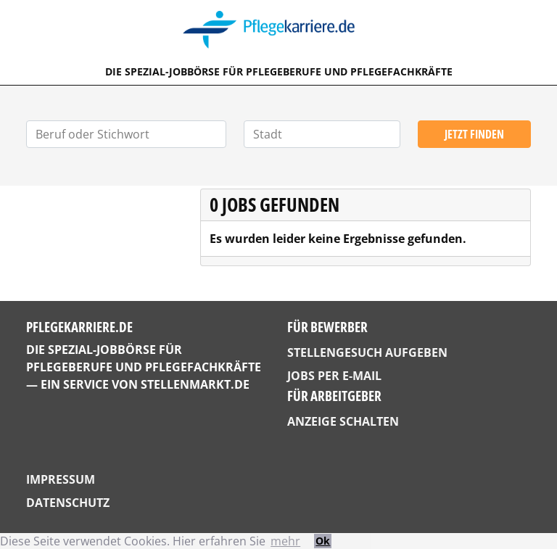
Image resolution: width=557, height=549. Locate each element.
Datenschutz (68, 503)
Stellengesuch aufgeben (367, 352)
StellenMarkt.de (195, 384)
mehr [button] (285, 541)
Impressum (60, 479)
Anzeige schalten (343, 421)
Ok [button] (322, 541)
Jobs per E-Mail (334, 376)
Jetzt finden (474, 134)
